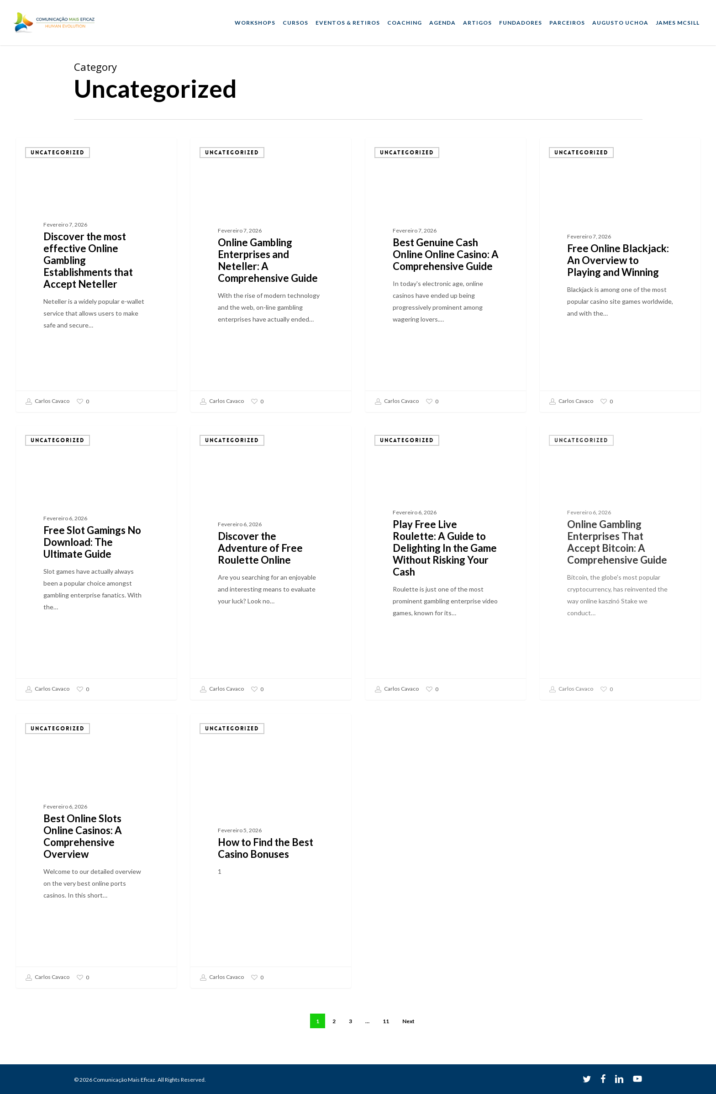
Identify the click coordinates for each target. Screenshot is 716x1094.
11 (386, 1021)
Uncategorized (57, 152)
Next (408, 1021)
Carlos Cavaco (47, 401)
